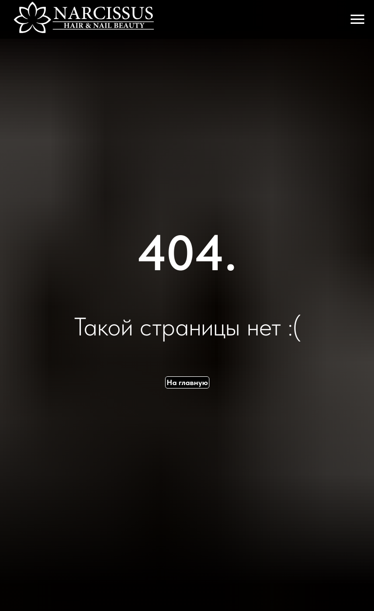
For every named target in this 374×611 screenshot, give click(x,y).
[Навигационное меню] (357, 19)
